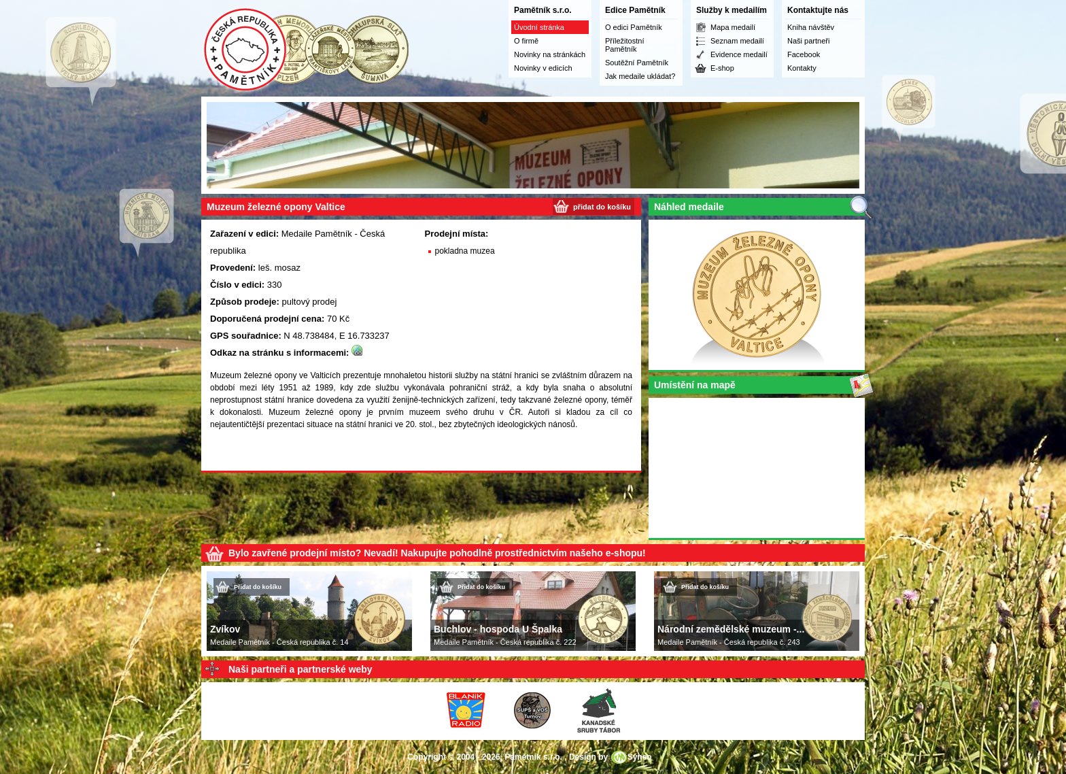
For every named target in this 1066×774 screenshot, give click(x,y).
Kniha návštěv (810, 27)
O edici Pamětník (633, 27)
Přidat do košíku (257, 587)
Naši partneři (808, 41)
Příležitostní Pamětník (624, 45)
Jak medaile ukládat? (640, 76)
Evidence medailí (739, 54)
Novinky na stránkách (549, 54)
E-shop (722, 68)
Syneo (639, 757)
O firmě (526, 41)
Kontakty (801, 68)
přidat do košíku (602, 207)
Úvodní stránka (539, 27)
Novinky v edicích (543, 68)
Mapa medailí (732, 27)
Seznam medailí (737, 41)
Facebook (803, 54)
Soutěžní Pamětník (636, 62)
